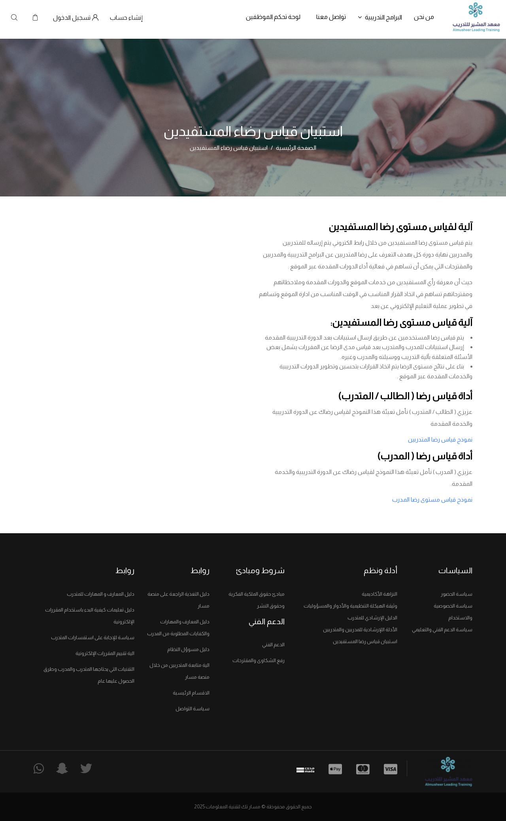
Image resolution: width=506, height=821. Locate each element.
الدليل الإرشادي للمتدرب (372, 618)
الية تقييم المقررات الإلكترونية (105, 653)
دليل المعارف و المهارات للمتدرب (100, 594)
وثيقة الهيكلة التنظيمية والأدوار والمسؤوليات (350, 606)
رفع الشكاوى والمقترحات (258, 660)
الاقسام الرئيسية (191, 693)
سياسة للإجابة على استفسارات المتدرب (92, 637)
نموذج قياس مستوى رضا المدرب (432, 499)
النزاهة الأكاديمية (379, 594)
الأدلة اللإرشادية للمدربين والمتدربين (360, 629)
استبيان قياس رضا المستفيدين (365, 641)
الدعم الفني (273, 644)
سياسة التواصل (193, 709)
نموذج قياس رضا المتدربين (440, 439)
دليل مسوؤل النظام (188, 649)
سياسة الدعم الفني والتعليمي (442, 629)
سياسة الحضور (456, 594)
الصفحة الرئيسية (296, 147)
